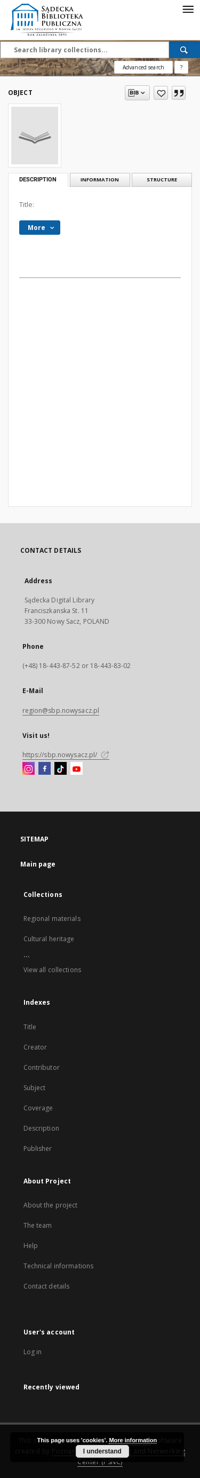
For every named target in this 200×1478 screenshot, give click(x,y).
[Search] (184, 49)
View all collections (52, 969)
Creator (35, 1047)
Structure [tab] (162, 179)
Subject (34, 1087)
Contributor (41, 1067)
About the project (50, 1205)
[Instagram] (28, 769)
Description (41, 1128)
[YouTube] (76, 769)
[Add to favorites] (161, 93)
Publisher (37, 1148)
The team (37, 1225)
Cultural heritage (49, 938)
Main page (38, 864)
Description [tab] (38, 179)
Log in (32, 1351)
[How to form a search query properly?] (181, 67)
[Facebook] (44, 769)
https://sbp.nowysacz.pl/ (65, 754)
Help (30, 1245)
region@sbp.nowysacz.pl (61, 710)
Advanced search (143, 67)
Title (30, 1026)
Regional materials (52, 918)
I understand (102, 1451)
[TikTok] (60, 769)
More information (133, 1440)
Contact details (46, 1286)
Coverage (38, 1108)
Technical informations (58, 1265)
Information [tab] (100, 179)
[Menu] (187, 8)
